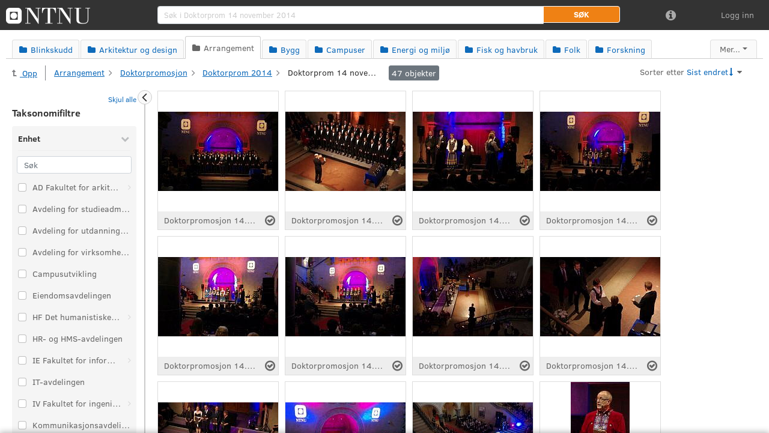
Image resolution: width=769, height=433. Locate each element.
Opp (24, 73)
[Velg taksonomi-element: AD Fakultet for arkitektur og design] (22, 187)
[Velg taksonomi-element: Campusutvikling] (22, 274)
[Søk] (74, 165)
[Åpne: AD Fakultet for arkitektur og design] (129, 187)
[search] (350, 15)
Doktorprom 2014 (237, 72)
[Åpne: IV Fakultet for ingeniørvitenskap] (129, 404)
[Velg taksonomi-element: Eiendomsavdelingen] (22, 295)
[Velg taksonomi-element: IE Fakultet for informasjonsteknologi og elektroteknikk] (22, 360)
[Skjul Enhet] (125, 138)
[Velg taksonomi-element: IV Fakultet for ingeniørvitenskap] (22, 403)
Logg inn (737, 14)
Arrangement (79, 72)
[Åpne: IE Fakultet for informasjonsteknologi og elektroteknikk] (129, 360)
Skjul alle (122, 99)
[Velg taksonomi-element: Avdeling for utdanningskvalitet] (22, 230)
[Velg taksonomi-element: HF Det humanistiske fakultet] (22, 317)
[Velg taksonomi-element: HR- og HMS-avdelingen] (22, 339)
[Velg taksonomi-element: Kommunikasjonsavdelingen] (22, 425)
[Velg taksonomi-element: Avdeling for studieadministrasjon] (22, 209)
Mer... (730, 49)
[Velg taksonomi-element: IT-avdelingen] (22, 382)
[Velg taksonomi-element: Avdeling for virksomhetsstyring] (22, 252)
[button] (581, 14)
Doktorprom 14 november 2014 (333, 72)
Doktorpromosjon (153, 72)
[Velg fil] (270, 220)
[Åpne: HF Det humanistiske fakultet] (129, 317)
